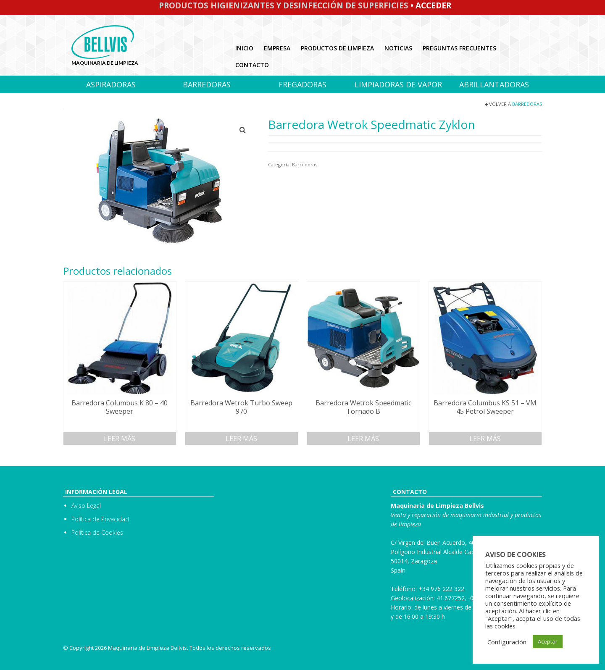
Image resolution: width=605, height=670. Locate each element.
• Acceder (429, 5)
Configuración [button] (506, 642)
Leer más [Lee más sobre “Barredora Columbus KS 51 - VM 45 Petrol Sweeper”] (485, 438)
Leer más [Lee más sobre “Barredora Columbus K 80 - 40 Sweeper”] (119, 438)
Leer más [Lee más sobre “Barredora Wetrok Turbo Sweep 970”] (241, 438)
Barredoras (527, 104)
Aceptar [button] (548, 641)
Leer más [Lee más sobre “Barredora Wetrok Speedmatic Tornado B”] (363, 438)
